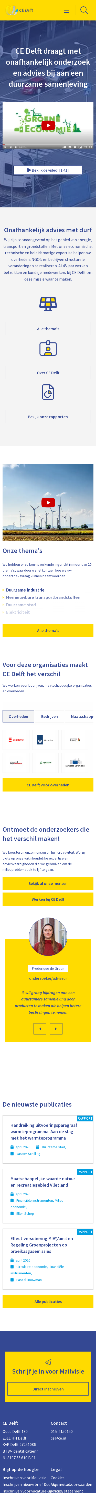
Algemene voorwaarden (71, 1484)
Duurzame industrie (25, 590)
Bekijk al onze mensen (48, 883)
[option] (48, 981)
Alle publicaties (48, 1301)
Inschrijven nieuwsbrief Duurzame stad (24, 1484)
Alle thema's (48, 328)
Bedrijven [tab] (49, 716)
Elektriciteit (18, 612)
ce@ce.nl (58, 1438)
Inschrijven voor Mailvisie (24, 1477)
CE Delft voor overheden (48, 784)
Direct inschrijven (48, 1388)
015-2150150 (62, 1431)
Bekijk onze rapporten (48, 416)
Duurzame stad (21, 605)
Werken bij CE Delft (48, 899)
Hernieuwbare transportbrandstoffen (43, 597)
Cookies (58, 1477)
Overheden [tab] (18, 716)
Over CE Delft (48, 372)
